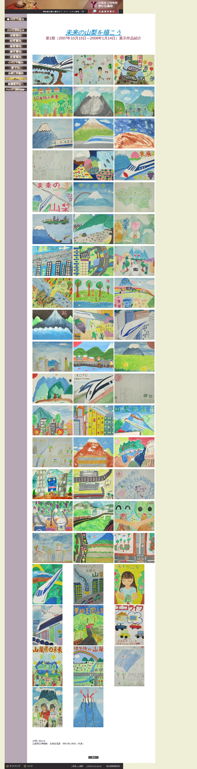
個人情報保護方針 (113, 766)
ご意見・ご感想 (77, 766)
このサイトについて (94, 766)
